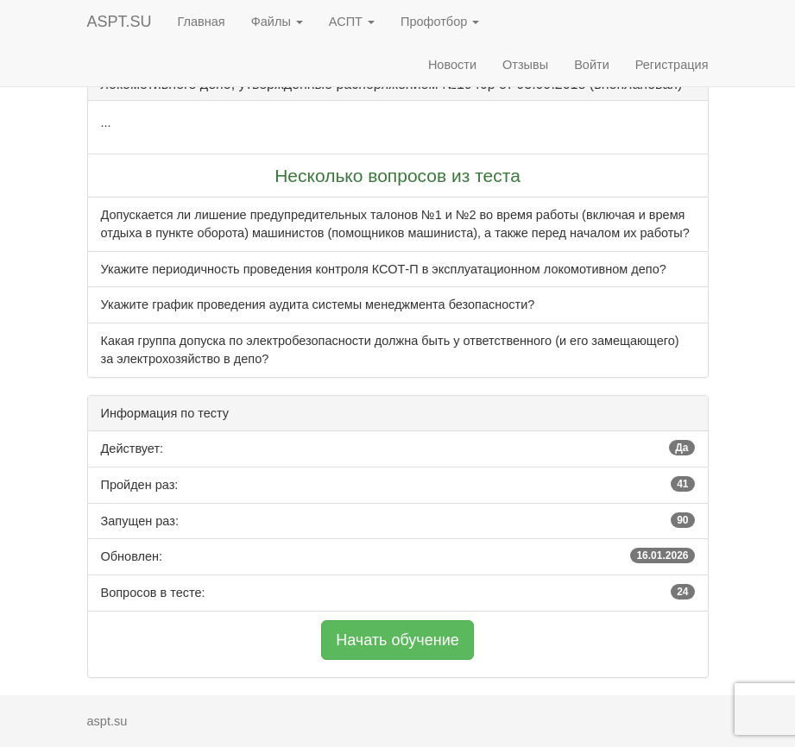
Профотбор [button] (440, 21)
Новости (452, 65)
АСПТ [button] (352, 21)
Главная (201, 21)
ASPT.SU (119, 21)
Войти (591, 65)
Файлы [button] (277, 21)
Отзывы (525, 65)
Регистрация (672, 65)
